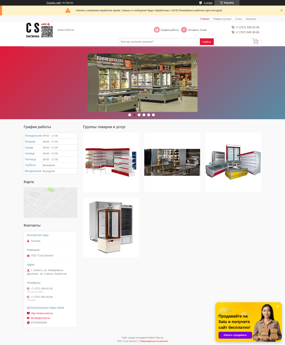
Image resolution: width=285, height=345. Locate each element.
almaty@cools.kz (40, 318)
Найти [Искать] (206, 41)
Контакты (251, 19)
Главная (204, 19)
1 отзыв (208, 2)
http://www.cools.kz (42, 313)
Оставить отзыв (197, 29)
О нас (239, 19)
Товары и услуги (222, 19)
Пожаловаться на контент (154, 341)
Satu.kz (159, 337)
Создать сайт (54, 2)
